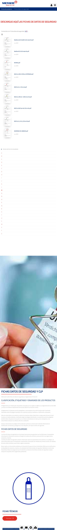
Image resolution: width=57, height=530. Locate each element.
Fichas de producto (6, 9)
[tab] (28, 149)
